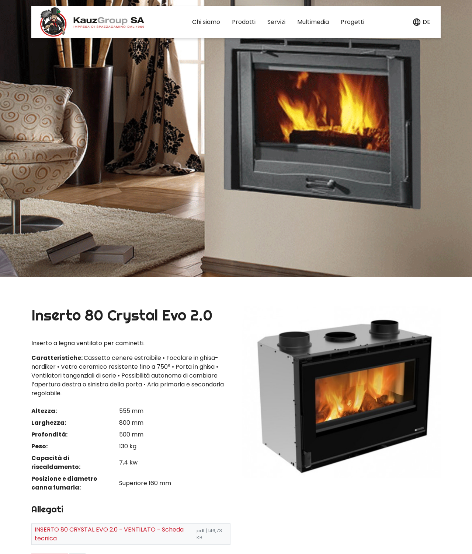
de (426, 22)
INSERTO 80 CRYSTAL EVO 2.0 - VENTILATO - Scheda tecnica (109, 534)
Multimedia (313, 22)
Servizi (276, 22)
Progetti (352, 22)
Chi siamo (206, 22)
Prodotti (244, 22)
